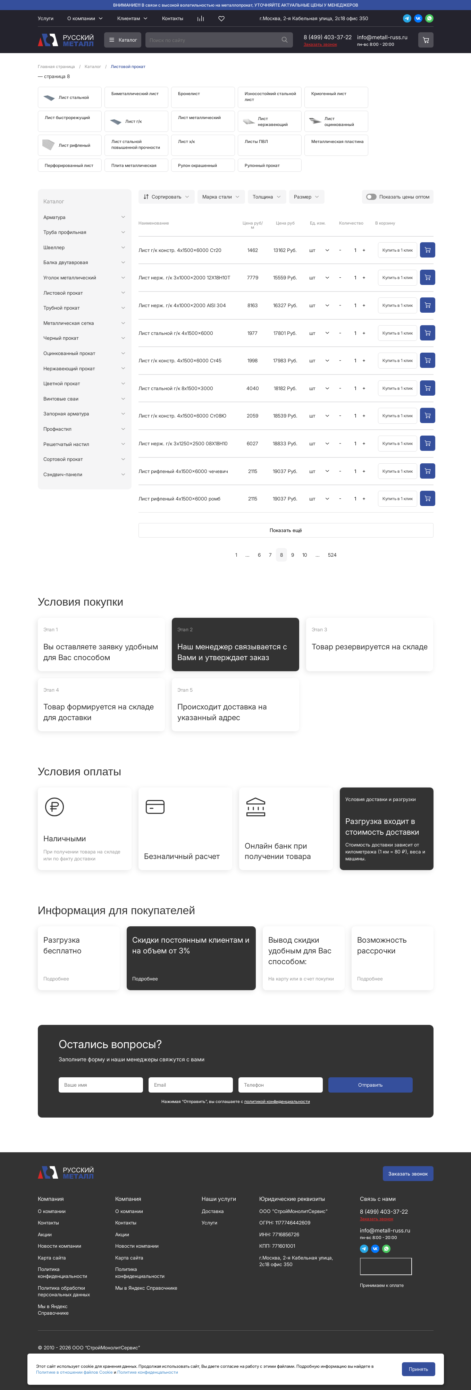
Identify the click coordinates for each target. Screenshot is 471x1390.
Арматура (54, 217)
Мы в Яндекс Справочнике (146, 1288)
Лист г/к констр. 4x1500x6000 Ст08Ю (182, 416)
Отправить (370, 1085)
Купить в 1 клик (397, 250)
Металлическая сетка (68, 323)
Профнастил (57, 429)
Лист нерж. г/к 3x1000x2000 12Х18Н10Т (184, 277)
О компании (81, 18)
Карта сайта (52, 1258)
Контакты (172, 18)
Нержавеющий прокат (69, 368)
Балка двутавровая (65, 262)
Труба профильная (64, 232)
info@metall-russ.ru (382, 37)
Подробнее (56, 979)
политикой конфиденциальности (277, 1101)
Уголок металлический (69, 277)
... (247, 555)
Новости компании (59, 1246)
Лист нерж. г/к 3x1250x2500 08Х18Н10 (183, 443)
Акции (45, 1234)
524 (332, 555)
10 (304, 555)
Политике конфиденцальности (147, 1372)
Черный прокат (60, 338)
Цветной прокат (61, 383)
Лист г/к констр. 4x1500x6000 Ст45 (179, 360)
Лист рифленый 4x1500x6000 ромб (179, 499)
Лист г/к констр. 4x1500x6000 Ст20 (179, 250)
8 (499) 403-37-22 (328, 37)
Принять (418, 1369)
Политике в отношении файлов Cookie (74, 1372)
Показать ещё (286, 530)
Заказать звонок (408, 1174)
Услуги (45, 18)
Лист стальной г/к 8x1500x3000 (175, 388)
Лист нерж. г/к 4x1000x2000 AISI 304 (182, 305)
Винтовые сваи (60, 399)
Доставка (213, 1211)
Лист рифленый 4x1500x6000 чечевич (183, 471)
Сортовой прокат (63, 459)
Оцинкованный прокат (69, 353)
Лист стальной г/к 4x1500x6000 (175, 333)
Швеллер (54, 247)
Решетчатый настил (66, 444)
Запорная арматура (66, 413)
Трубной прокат (61, 308)
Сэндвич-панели (62, 474)
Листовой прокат (63, 293)
